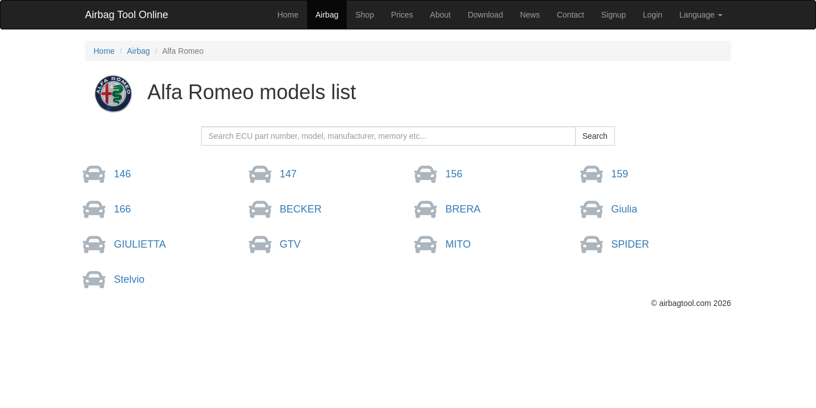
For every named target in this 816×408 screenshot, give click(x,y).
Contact (570, 14)
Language (700, 14)
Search (595, 136)
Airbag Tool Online (126, 14)
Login (652, 14)
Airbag (327, 14)
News (530, 14)
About (440, 14)
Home (287, 14)
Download (485, 14)
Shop (364, 14)
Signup (613, 14)
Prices (402, 14)
